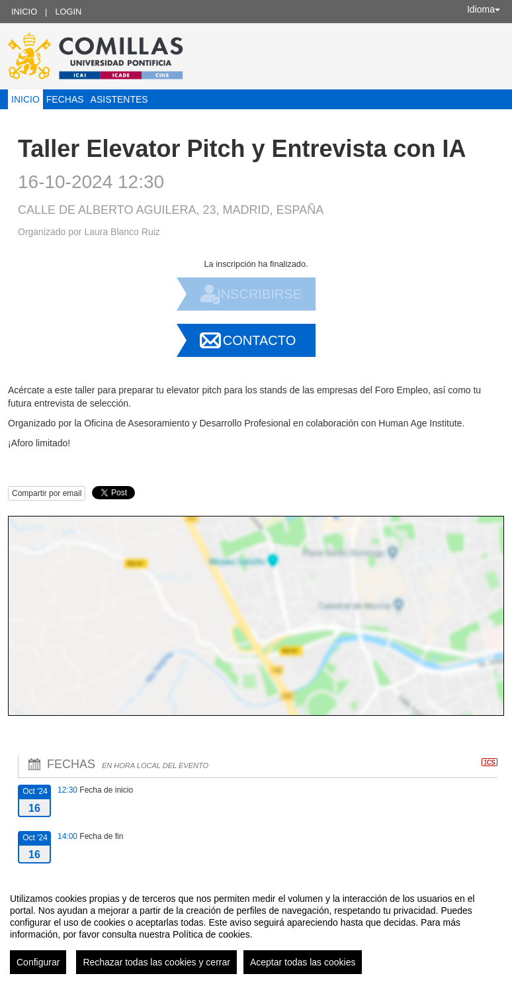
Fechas (65, 99)
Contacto (259, 340)
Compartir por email (46, 493)
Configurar (38, 962)
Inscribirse (259, 294)
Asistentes (119, 99)
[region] (256, 928)
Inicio (24, 12)
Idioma (483, 9)
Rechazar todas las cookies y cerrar (156, 962)
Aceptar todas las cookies (303, 962)
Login (68, 12)
